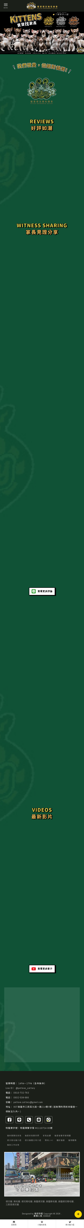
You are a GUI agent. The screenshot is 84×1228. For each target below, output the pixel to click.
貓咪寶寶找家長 (14, 1136)
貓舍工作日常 (13, 1145)
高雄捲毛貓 (51, 1201)
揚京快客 (38, 1213)
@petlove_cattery (25, 1088)
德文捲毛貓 (26, 1201)
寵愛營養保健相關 (63, 1136)
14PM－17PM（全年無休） (32, 1083)
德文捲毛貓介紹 (14, 1140)
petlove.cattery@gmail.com (28, 1102)
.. (61, 1213)
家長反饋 (47, 1136)
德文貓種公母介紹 (33, 1140)
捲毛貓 (17, 1201)
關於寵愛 (61, 1140)
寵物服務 (72, 1140)
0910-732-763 (21, 1092)
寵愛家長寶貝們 (32, 1136)
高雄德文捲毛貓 (66, 1201)
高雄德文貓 (39, 1201)
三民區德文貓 (12, 1204)
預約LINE (49, 1140)
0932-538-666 (21, 1097)
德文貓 (9, 1201)
